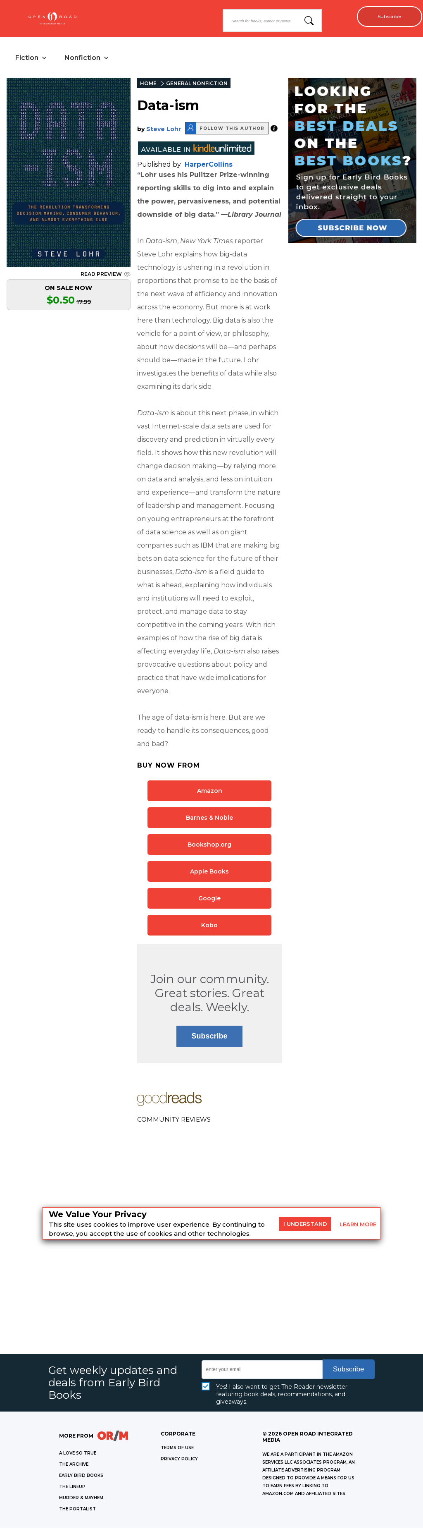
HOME (148, 84)
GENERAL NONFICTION (197, 84)
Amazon (209, 792)
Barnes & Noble (209, 819)
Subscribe (386, 16)
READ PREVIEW (106, 275)
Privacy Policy (179, 1460)
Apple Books (209, 872)
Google (209, 899)
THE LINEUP (72, 1488)
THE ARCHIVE (73, 1465)
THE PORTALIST (77, 1510)
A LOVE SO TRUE (77, 1454)
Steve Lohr (163, 130)
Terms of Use (177, 1449)
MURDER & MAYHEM (81, 1499)
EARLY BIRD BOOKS (81, 1476)
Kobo (209, 926)
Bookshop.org (209, 845)
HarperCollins (209, 166)
